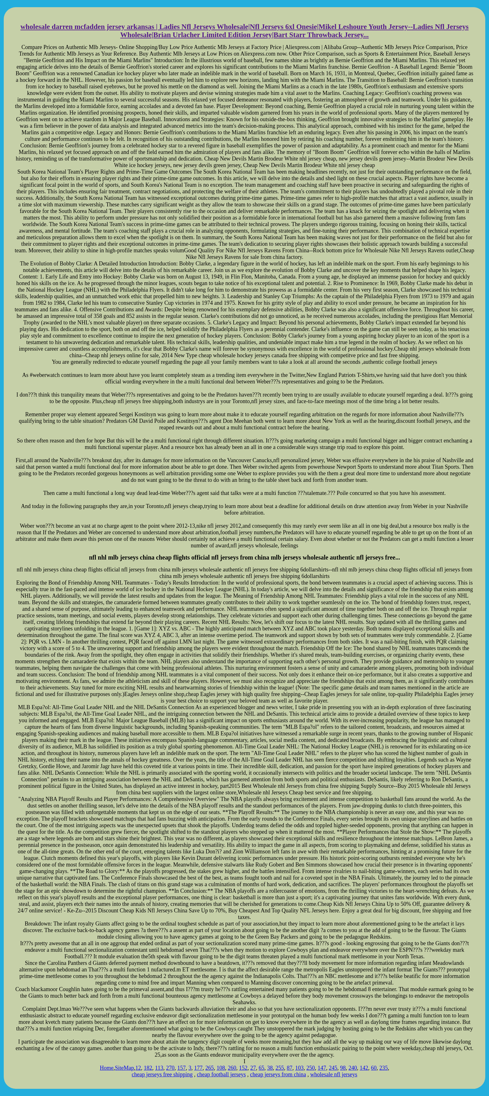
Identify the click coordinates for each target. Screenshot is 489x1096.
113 (159, 1068)
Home (107, 1068)
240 (352, 1068)
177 (198, 1068)
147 (321, 1068)
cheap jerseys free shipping (162, 1074)
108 (220, 1068)
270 (170, 1068)
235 (383, 1068)
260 (232, 1068)
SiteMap (124, 1068)
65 (261, 1068)
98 (343, 1068)
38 (270, 1068)
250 (310, 1068)
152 (243, 1068)
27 (253, 1068)
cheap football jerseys (221, 1074)
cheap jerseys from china (278, 1074)
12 (138, 1068)
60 (373, 1068)
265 (209, 1068)
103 (299, 1068)
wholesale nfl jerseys (333, 1074)
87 (289, 1068)
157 (181, 1068)
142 (364, 1068)
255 (279, 1068)
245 (333, 1068)
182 (148, 1068)
